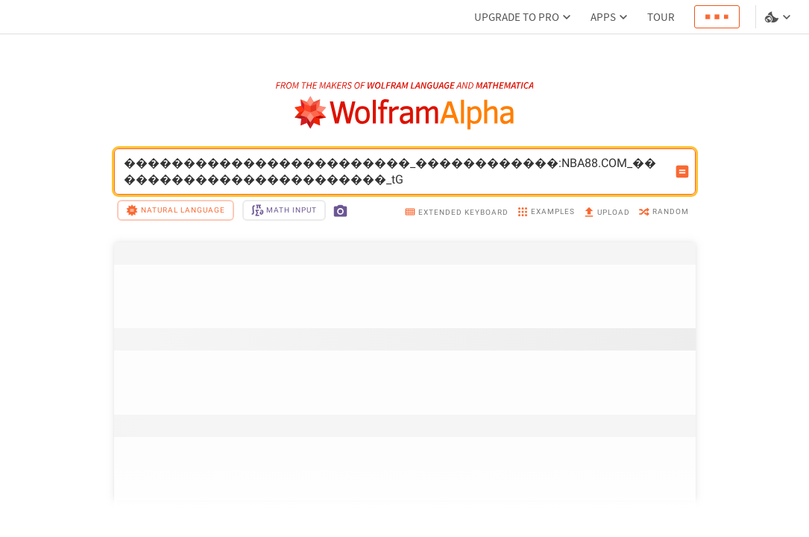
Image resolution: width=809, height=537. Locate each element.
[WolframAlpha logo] (404, 113)
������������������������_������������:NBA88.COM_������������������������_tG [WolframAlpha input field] (395, 171)
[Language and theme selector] (779, 17)
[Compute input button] (682, 171)
